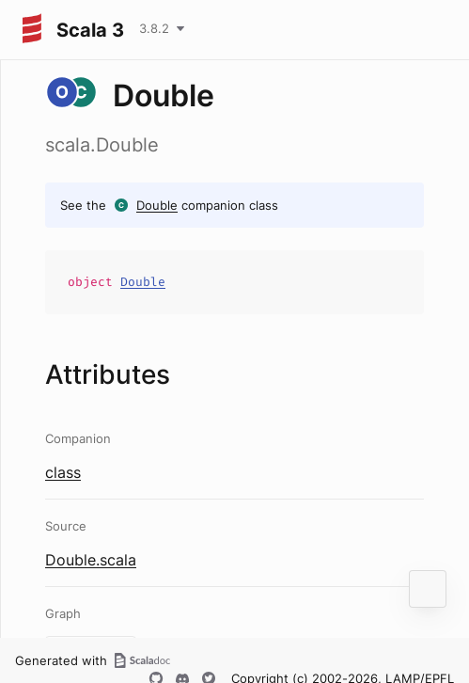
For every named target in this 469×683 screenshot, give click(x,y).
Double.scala (90, 559)
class (63, 472)
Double (157, 205)
